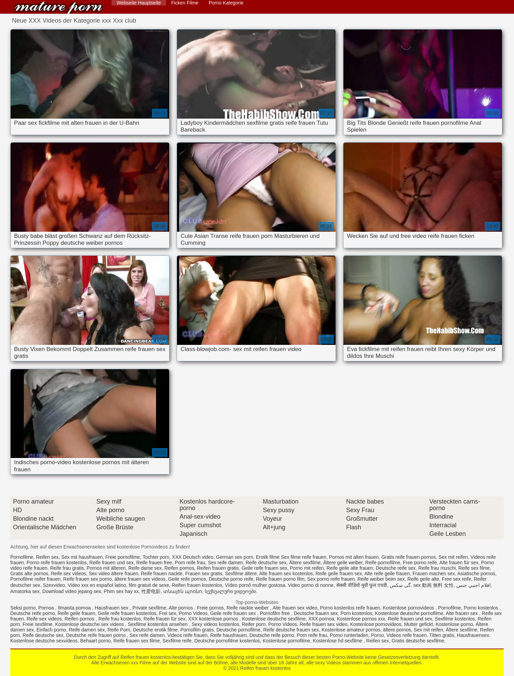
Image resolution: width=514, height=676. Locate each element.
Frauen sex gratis (203, 573)
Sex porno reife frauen (331, 579)
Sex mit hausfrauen (82, 557)
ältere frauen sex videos (139, 579)
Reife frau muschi (437, 568)
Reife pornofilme (382, 562)
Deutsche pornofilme (238, 629)
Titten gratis (441, 635)
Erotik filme (268, 557)
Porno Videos (193, 613)
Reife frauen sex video (323, 624)
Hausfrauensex (473, 635)
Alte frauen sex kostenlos (286, 573)
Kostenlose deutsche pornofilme (409, 613)
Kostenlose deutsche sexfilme (273, 618)
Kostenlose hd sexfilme (338, 640)
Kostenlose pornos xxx (361, 618)
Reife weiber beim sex (381, 579)
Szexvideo (54, 585)
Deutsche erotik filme (155, 629)
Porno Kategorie (226, 2)
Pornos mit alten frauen (354, 557)
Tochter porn (156, 557)
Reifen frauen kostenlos (58, 8)
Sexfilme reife (177, 640)
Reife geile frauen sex (338, 573)
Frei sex (167, 613)
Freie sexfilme (37, 624)
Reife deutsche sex (266, 562)
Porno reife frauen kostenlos (56, 562)
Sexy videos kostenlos (215, 624)
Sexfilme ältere (241, 573)
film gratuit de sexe (149, 585)
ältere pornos (397, 629)
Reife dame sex (145, 568)
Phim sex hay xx (121, 591)
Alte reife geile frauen (387, 573)
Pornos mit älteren (106, 568)
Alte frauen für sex (459, 562)
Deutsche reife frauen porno (96, 635)
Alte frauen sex (462, 613)
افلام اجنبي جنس (473, 585)
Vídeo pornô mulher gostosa (255, 585)
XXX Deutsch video (192, 557)
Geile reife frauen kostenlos (127, 613)
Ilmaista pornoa (75, 608)
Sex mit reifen (453, 557)
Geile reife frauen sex (264, 568)
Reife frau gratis (67, 568)
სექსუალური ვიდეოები (230, 591)
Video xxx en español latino (97, 585)
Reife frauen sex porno (87, 579)
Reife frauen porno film (280, 579)
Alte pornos (181, 608)
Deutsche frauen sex (316, 613)
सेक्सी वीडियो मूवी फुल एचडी (361, 585)
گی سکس (400, 585)
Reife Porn (118, 629)
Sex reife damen (225, 562)
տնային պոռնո (182, 591)
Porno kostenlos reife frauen (350, 608)
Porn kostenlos (356, 613)
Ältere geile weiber (342, 562)
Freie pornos (210, 608)
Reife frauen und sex (111, 562)
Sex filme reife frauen (303, 557)
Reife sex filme (474, 568)
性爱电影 (151, 591)
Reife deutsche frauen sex (291, 629)
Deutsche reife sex (396, 568)
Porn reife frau (190, 562)
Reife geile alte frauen (349, 568)
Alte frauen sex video (294, 608)
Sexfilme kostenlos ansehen (158, 624)
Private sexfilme (149, 608)
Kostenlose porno (454, 624)
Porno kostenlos (481, 608)
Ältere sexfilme (304, 562)
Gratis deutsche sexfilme (418, 640)
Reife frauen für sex (164, 618)
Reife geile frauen (76, 613)
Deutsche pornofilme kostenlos (227, 640)
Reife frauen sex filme (136, 640)
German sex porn (234, 557)
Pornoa (46, 608)
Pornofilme (21, 557)
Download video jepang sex (71, 591)
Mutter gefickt (418, 624)
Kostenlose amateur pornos (351, 629)
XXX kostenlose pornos (213, 618)
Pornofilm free (275, 613)
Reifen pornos (179, 568)
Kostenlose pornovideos (409, 608)
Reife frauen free (154, 562)
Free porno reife (420, 562)
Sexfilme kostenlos (455, 618)
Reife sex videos (68, 573)
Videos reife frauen (187, 635)
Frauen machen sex (433, 573)
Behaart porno (95, 640)
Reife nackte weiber (248, 608)
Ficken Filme (184, 2)
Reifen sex (47, 557)
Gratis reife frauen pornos (408, 557)
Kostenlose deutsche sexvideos (44, 640)
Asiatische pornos (476, 573)
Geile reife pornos (187, 579)
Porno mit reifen (307, 568)
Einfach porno (51, 629)
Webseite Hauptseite (139, 2)
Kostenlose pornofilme (286, 640)
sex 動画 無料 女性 (433, 585)
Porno (377, 635)
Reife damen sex (87, 629)
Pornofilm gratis (197, 629)
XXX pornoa (321, 618)
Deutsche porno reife (231, 579)
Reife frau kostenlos (119, 618)
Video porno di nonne (311, 585)
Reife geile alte (423, 579)
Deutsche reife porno (32, 613)
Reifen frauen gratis (218, 568)
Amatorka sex (25, 591)
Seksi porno (23, 608)
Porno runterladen (349, 635)
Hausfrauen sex (112, 608)
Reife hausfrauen (228, 635)
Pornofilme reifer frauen (35, 579)
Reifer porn (254, 624)
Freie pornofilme (122, 557)
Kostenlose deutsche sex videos (90, 624)
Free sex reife (456, 579)
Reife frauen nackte (162, 573)
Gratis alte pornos (29, 573)
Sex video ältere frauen (113, 573)
